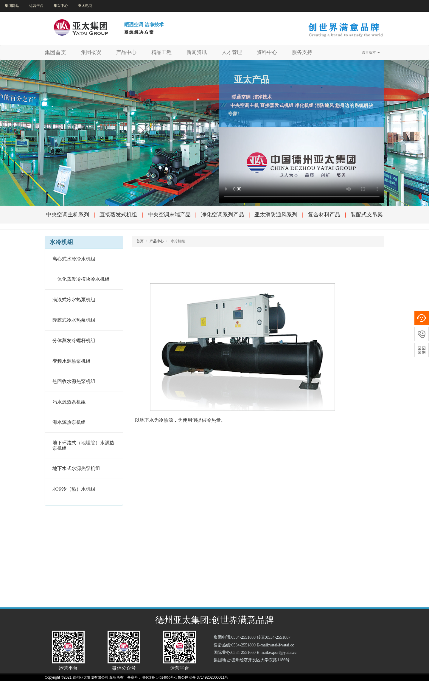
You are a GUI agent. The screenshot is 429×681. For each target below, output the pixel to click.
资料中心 (267, 52)
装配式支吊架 (367, 215)
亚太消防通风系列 (275, 215)
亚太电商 (85, 6)
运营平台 (36, 6)
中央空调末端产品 (169, 215)
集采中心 (61, 6)
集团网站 (12, 6)
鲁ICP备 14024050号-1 (159, 677)
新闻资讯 (196, 52)
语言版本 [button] (371, 52)
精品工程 (161, 52)
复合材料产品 (324, 215)
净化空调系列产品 (222, 215)
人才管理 (232, 52)
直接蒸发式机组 (118, 215)
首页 (140, 241)
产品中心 (126, 52)
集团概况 (93, 52)
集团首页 (55, 52)
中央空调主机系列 (67, 215)
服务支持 (302, 52)
